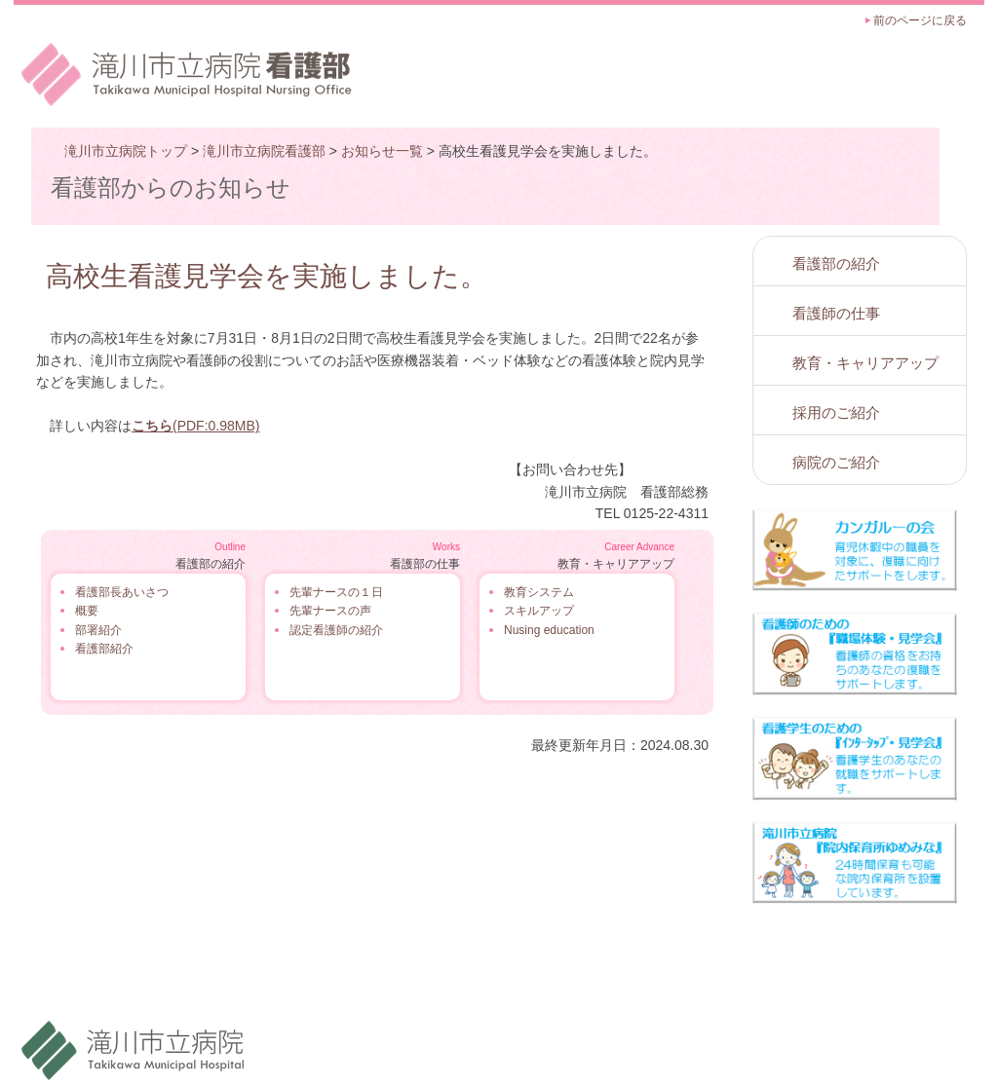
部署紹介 (98, 630)
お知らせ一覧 (382, 151)
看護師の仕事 (836, 313)
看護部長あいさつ (122, 592)
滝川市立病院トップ (125, 151)
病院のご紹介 (836, 462)
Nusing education (549, 630)
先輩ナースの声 (330, 610)
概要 (86, 610)
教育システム (539, 592)
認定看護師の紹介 (336, 630)
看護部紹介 (104, 648)
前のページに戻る (920, 20)
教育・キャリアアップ (865, 363)
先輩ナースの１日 (336, 592)
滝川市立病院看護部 (264, 151)
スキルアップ (539, 610)
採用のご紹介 (836, 412)
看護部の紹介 (836, 263)
